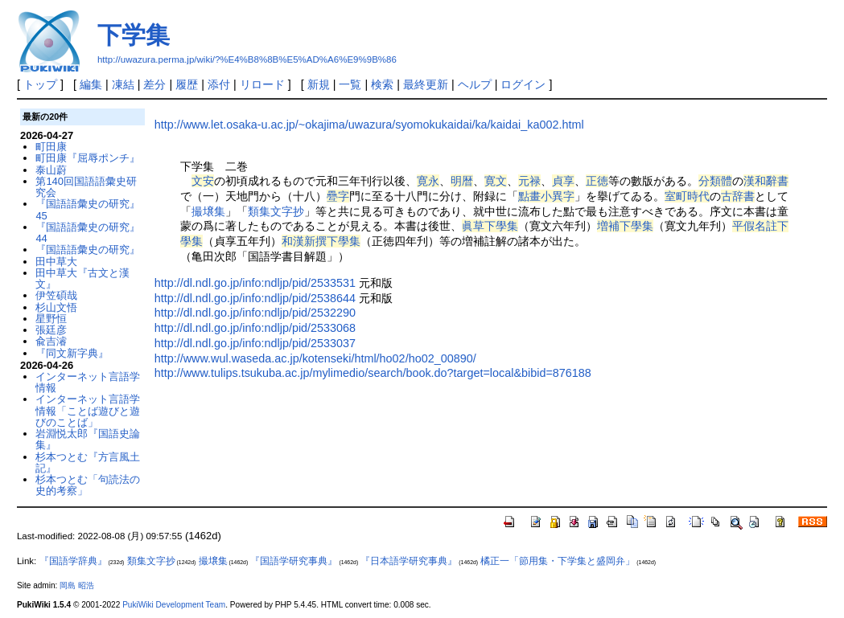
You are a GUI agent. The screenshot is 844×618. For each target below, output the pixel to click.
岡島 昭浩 (77, 585)
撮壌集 (208, 211)
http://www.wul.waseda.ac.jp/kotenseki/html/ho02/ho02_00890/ (315, 358)
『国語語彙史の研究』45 (87, 209)
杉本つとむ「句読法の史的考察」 (87, 485)
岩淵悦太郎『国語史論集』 (87, 439)
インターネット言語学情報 (87, 382)
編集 (91, 84)
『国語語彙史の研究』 (87, 250)
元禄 (529, 180)
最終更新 (425, 84)
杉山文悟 (56, 307)
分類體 (715, 180)
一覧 (350, 84)
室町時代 (687, 196)
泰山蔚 (51, 170)
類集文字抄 (276, 211)
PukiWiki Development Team (173, 604)
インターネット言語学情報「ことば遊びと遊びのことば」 (87, 410)
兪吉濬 (51, 341)
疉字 (338, 196)
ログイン (523, 84)
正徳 (597, 180)
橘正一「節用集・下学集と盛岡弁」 (557, 561)
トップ (40, 84)
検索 (382, 84)
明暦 (462, 180)
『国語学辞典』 (73, 561)
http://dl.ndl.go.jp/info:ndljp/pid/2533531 (255, 282)
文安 (202, 180)
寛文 (495, 180)
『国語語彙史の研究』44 (87, 232)
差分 (154, 84)
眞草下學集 (490, 225)
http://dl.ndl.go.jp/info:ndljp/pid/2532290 (255, 312)
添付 (219, 84)
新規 (318, 84)
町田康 (51, 147)
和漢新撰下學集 (321, 241)
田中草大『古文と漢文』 (82, 278)
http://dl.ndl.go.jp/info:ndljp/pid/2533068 (255, 327)
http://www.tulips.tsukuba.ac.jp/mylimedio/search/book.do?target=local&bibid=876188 (372, 372)
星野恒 (51, 319)
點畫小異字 (546, 196)
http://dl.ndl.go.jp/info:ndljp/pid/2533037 (255, 343)
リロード (262, 84)
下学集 (133, 35)
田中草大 (56, 262)
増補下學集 (625, 225)
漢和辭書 (765, 180)
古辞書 (738, 196)
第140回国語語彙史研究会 (86, 186)
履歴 (186, 84)
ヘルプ (475, 84)
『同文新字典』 (72, 353)
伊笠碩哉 (56, 295)
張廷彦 (51, 330)
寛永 (428, 180)
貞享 (563, 180)
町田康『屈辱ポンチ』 (87, 158)
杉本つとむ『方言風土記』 (87, 462)
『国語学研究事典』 (293, 561)
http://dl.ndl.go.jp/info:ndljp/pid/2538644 (255, 298)
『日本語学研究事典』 (408, 561)
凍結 (123, 84)
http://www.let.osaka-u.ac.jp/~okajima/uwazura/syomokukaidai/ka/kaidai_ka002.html (369, 124)
